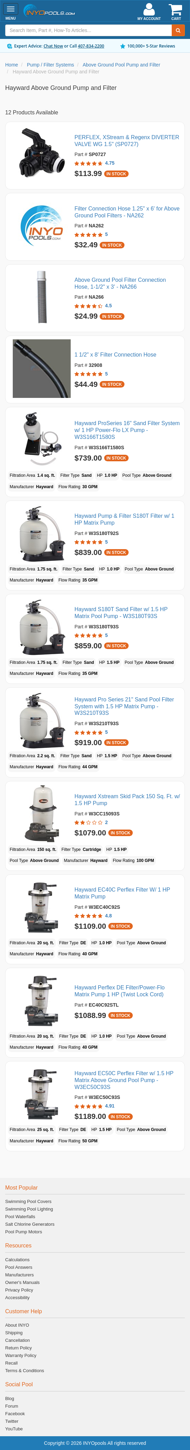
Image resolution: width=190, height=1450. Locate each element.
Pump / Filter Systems (50, 65)
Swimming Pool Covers (28, 1201)
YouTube (14, 1428)
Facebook (15, 1413)
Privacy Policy (19, 1290)
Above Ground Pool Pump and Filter (121, 65)
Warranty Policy (21, 1355)
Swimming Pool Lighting (29, 1209)
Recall (11, 1363)
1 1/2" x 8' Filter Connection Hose (115, 355)
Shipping (14, 1332)
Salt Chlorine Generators (29, 1224)
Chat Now (53, 46)
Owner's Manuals (22, 1282)
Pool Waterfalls (20, 1216)
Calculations (17, 1259)
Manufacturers (19, 1274)
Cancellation (17, 1340)
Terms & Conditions (24, 1370)
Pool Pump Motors (23, 1231)
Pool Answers (18, 1267)
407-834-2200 (91, 46)
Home (11, 65)
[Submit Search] (178, 30)
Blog (9, 1398)
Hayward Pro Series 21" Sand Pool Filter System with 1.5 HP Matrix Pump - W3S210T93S (124, 706)
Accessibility (17, 1297)
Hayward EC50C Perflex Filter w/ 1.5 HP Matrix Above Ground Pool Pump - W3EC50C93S (123, 1080)
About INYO (17, 1325)
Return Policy (18, 1347)
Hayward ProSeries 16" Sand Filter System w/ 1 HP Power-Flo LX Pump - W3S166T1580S (127, 430)
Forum (11, 1406)
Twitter (11, 1421)
